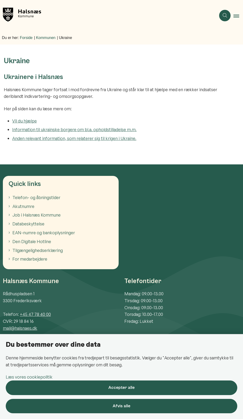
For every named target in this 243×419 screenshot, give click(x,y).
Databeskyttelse (28, 223)
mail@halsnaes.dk (20, 328)
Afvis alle (121, 405)
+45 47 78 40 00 (35, 314)
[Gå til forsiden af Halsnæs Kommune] (106, 15)
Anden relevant (27, 138)
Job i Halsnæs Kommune (36, 215)
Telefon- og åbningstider (36, 197)
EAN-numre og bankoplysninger (43, 232)
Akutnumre (23, 206)
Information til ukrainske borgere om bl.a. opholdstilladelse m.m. (74, 129)
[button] (238, 15)
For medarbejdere (29, 259)
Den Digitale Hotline (31, 241)
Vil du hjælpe (24, 120)
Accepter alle (121, 387)
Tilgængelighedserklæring (37, 250)
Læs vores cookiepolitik (29, 377)
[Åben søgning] (225, 15)
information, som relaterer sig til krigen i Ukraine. (89, 138)
